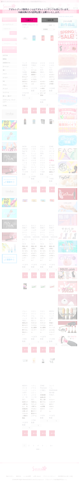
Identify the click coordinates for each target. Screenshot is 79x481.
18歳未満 (50, 20)
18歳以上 (29, 20)
